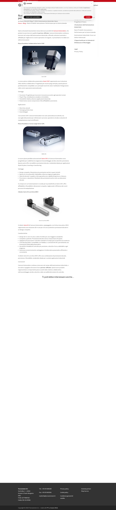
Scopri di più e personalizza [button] (33, 17)
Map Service (85, 491)
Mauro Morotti (24, 21)
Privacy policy (64, 489)
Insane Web (54, 508)
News (56, 21)
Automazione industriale (46, 21)
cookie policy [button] (43, 9)
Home (20, 23)
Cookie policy (64, 492)
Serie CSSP (46, 81)
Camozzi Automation (59, 31)
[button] (91, 3)
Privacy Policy (78, 51)
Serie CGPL (44, 158)
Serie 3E (26, 225)
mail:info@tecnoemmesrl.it (47, 496)
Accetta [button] (88, 17)
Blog (24, 23)
